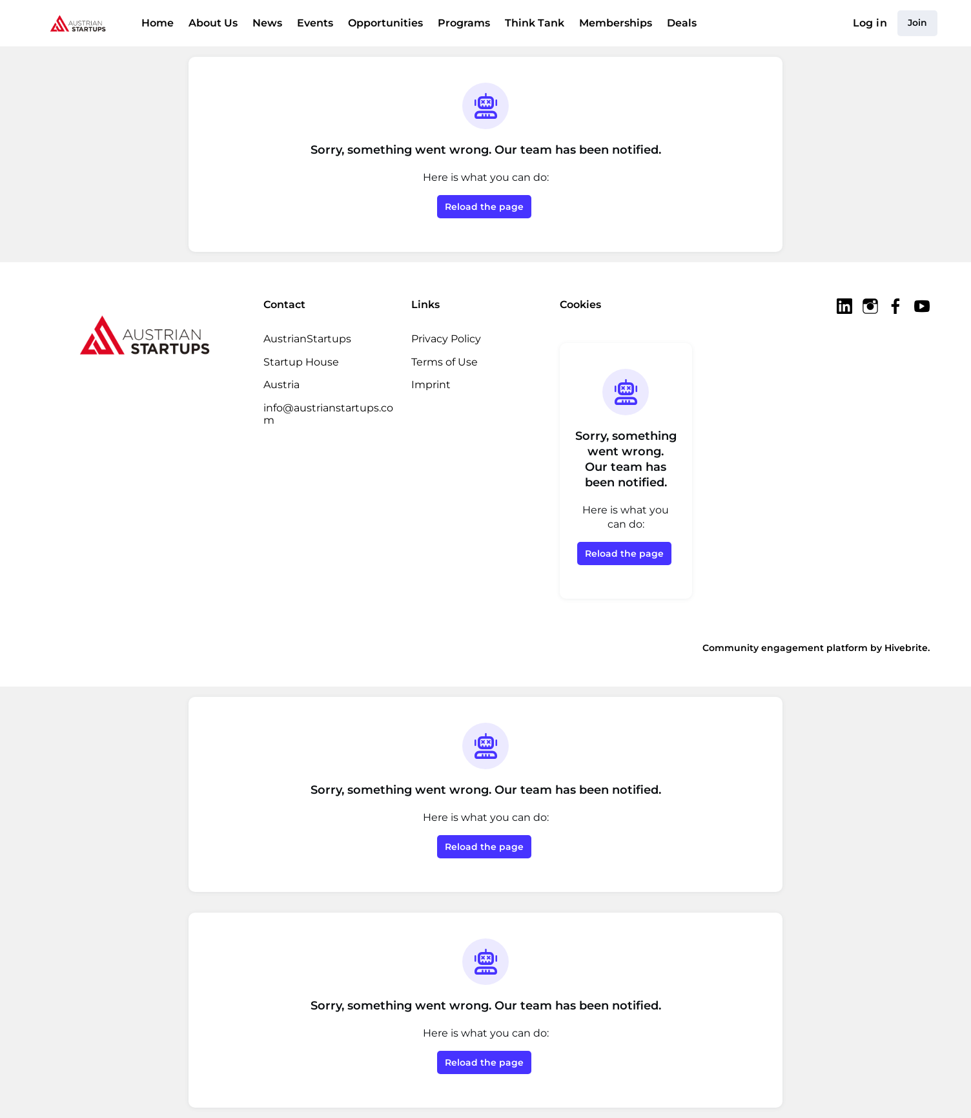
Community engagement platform (785, 648)
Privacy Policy (446, 339)
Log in (870, 23)
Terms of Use (444, 362)
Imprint (431, 384)
